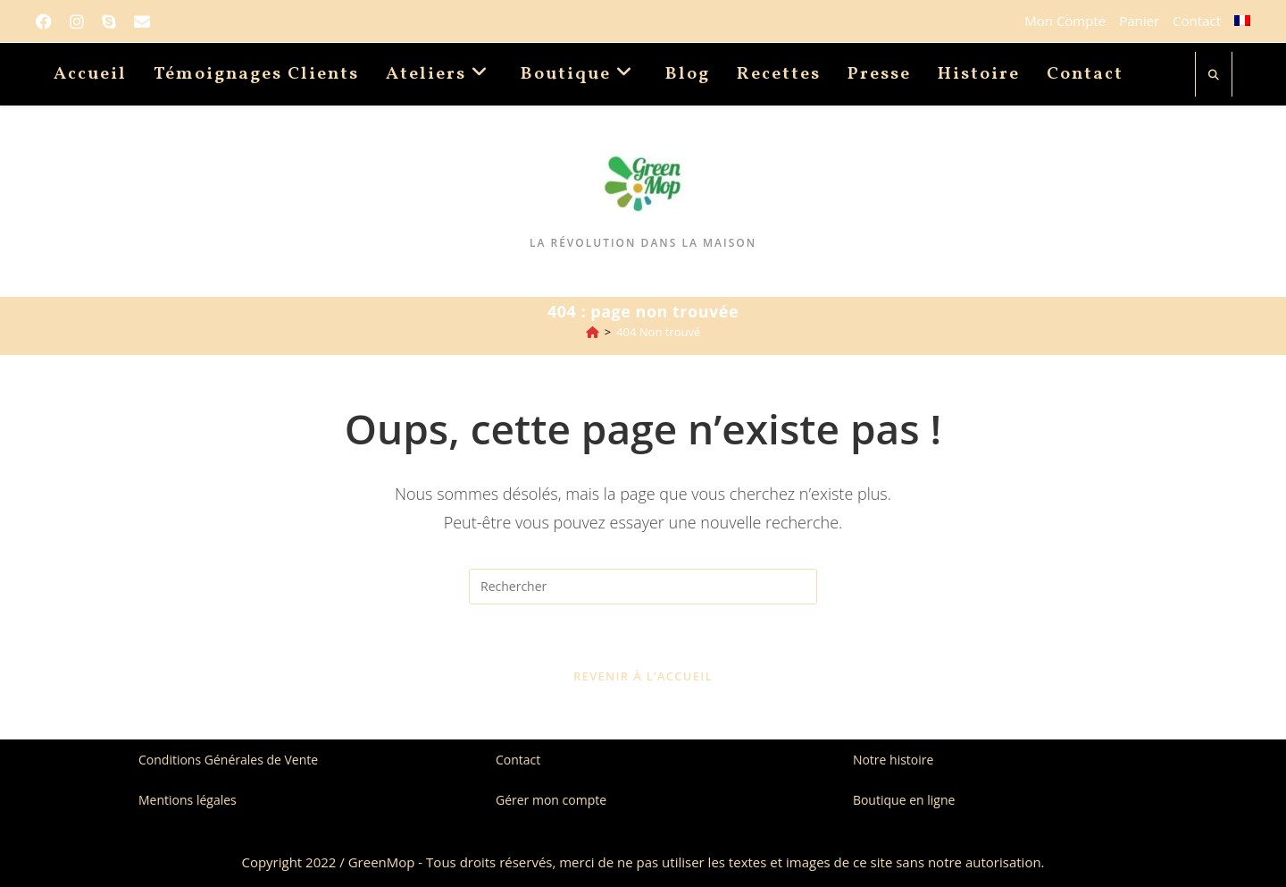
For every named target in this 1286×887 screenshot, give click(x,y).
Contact (1197, 21)
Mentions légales (187, 799)
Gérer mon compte (551, 799)
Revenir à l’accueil (643, 676)
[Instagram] (77, 21)
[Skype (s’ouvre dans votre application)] (109, 21)
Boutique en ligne (904, 799)
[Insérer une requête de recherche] (643, 586)
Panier (1139, 21)
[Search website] (1213, 75)
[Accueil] (592, 332)
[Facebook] (48, 21)
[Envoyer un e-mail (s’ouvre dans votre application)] (142, 21)
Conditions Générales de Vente (228, 759)
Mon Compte (1065, 21)
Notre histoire (893, 759)
